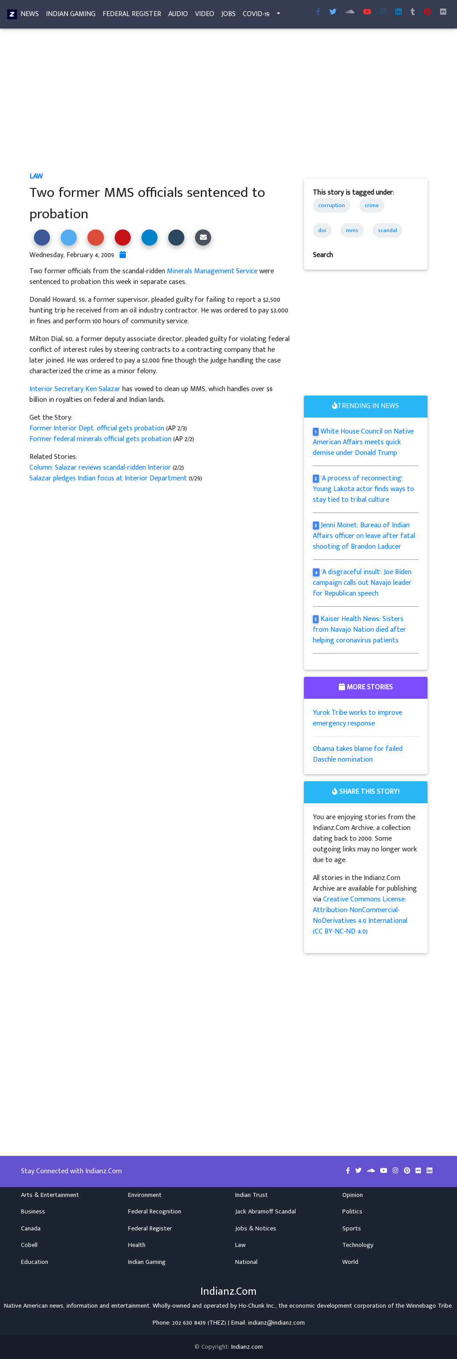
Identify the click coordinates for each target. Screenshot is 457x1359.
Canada (31, 1228)
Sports (351, 1228)
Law (36, 177)
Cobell (29, 1245)
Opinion (352, 1195)
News (30, 16)
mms (352, 230)
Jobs (228, 16)
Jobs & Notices (255, 1228)
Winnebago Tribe (429, 1306)
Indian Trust (251, 1195)
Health (136, 1245)
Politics (352, 1211)
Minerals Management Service (212, 271)
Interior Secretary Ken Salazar (74, 389)
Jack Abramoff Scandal (265, 1211)
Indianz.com (247, 1347)
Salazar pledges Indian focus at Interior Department (109, 478)
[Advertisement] (228, 105)
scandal (387, 230)
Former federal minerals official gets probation (100, 439)
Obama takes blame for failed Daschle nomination (358, 754)
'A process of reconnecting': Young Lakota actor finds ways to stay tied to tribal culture (363, 489)
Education (34, 1262)
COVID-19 (256, 16)
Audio (178, 16)
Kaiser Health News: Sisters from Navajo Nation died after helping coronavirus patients (359, 629)
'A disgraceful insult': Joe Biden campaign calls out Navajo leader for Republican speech (362, 583)
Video (204, 16)
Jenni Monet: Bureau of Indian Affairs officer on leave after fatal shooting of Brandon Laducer (364, 536)
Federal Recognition (154, 1211)
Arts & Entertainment (50, 1195)
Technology (358, 1245)
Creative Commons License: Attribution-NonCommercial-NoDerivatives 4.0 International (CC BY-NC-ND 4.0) (360, 915)
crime (372, 205)
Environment (145, 1195)
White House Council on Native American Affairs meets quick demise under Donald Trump (363, 442)
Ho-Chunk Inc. (257, 1306)
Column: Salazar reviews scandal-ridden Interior (101, 468)
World (350, 1262)
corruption (331, 205)
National (246, 1262)
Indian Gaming (71, 16)
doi (322, 230)
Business (33, 1211)
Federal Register (132, 16)
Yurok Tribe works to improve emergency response (357, 718)
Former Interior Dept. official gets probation (97, 428)
